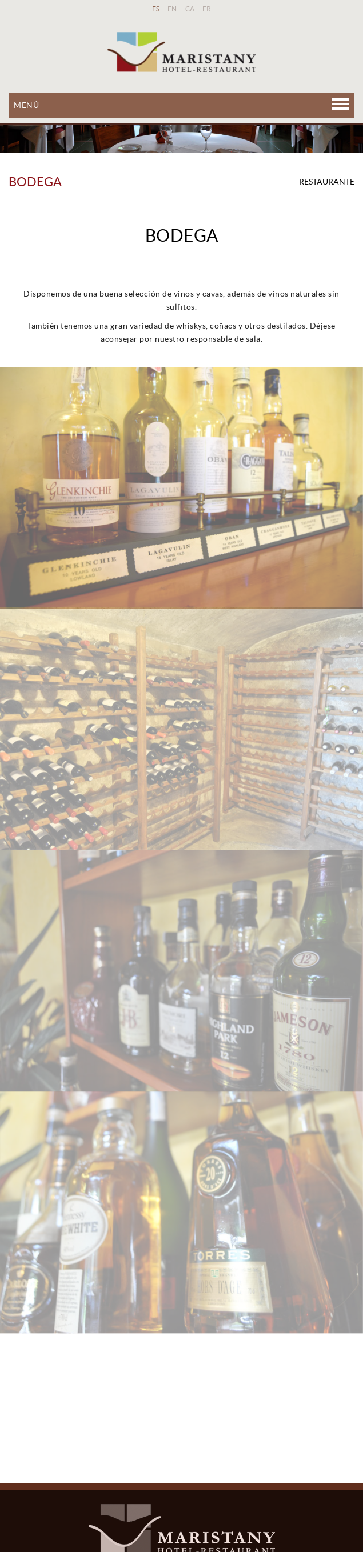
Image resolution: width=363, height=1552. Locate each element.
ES (156, 9)
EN (172, 9)
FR (207, 9)
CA (190, 9)
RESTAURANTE (326, 181)
